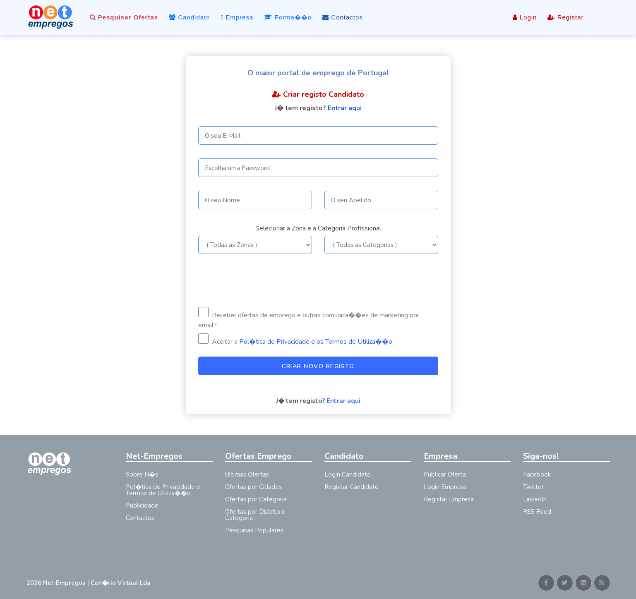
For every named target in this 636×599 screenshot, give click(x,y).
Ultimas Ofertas (247, 474)
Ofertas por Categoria (256, 499)
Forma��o (288, 17)
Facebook (537, 474)
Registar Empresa (449, 499)
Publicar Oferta (445, 474)
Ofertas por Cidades (253, 487)
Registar (565, 17)
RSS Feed (537, 512)
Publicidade (142, 505)
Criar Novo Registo (318, 366)
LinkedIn (535, 499)
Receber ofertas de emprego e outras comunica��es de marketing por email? (308, 318)
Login (525, 17)
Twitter (533, 487)
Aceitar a (295, 339)
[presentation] (261, 280)
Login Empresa (445, 487)
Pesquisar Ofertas (124, 17)
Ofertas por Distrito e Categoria (255, 515)
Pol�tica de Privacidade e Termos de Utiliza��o (163, 490)
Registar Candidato (351, 487)
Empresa (237, 17)
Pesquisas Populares (254, 530)
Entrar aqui (345, 108)
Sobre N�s (142, 474)
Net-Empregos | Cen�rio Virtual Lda (97, 583)
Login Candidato (347, 474)
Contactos (342, 17)
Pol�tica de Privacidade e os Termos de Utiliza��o (315, 341)
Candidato (189, 17)
